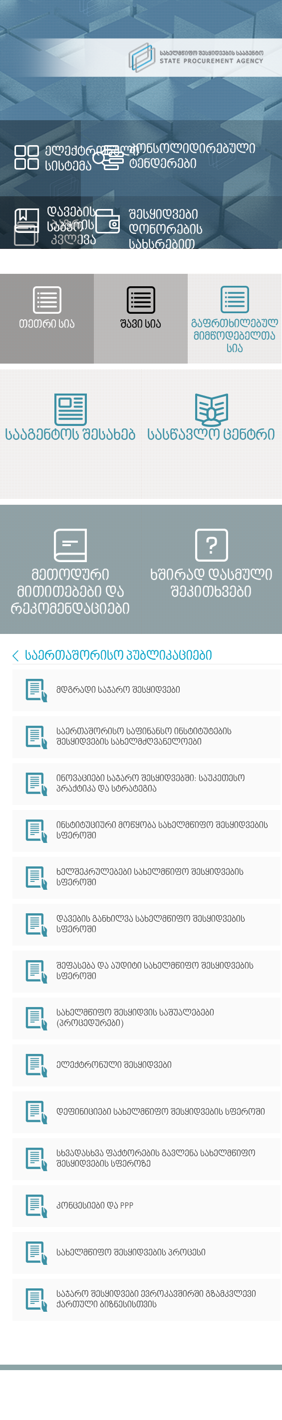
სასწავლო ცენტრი (211, 435)
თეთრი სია (47, 325)
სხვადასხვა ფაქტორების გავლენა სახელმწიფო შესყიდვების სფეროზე (156, 1159)
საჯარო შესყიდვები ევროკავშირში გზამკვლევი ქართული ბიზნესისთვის (156, 1299)
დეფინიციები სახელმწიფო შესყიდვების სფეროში (160, 1112)
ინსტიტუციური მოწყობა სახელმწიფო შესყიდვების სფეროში (162, 830)
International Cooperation (15, 655)
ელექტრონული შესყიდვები (114, 1065)
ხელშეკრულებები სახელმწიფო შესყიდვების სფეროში (150, 877)
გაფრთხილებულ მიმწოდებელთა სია (235, 332)
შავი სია (140, 325)
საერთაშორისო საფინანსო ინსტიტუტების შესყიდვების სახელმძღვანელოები (144, 737)
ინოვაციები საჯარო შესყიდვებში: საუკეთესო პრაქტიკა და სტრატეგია (150, 784)
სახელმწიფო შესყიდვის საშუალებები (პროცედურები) (135, 1018)
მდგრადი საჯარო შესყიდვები (118, 690)
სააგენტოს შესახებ (70, 435)
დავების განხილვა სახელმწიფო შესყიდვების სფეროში (150, 924)
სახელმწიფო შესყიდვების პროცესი (131, 1253)
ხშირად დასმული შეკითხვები (211, 584)
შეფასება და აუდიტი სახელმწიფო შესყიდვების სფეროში (155, 971)
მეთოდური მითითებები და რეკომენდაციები (70, 584)
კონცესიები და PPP (95, 1206)
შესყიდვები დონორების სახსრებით (166, 230)
